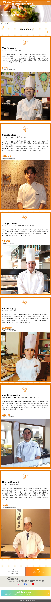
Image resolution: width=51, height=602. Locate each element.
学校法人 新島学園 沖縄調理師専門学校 (18, 3)
